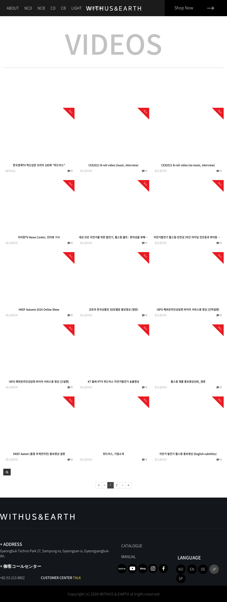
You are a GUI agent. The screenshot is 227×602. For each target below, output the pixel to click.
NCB (41, 8)
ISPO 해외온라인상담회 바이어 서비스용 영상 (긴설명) (39, 382)
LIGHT (76, 8)
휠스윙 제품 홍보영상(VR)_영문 (188, 382)
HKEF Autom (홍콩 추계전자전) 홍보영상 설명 (39, 454)
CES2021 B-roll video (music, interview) (113, 165)
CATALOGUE (131, 545)
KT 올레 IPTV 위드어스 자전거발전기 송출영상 (113, 382)
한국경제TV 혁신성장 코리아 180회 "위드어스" (39, 165)
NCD (28, 8)
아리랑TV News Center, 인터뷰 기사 (39, 237)
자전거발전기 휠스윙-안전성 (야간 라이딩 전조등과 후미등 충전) (188, 237)
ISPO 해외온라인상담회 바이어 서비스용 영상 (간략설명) (188, 310)
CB (63, 8)
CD (53, 8)
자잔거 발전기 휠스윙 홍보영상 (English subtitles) (188, 454)
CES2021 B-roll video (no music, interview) (188, 165)
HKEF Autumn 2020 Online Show (39, 310)
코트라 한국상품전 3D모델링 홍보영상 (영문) (113, 310)
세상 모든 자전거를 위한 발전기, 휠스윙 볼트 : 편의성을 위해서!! (113, 237)
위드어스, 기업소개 (113, 454)
